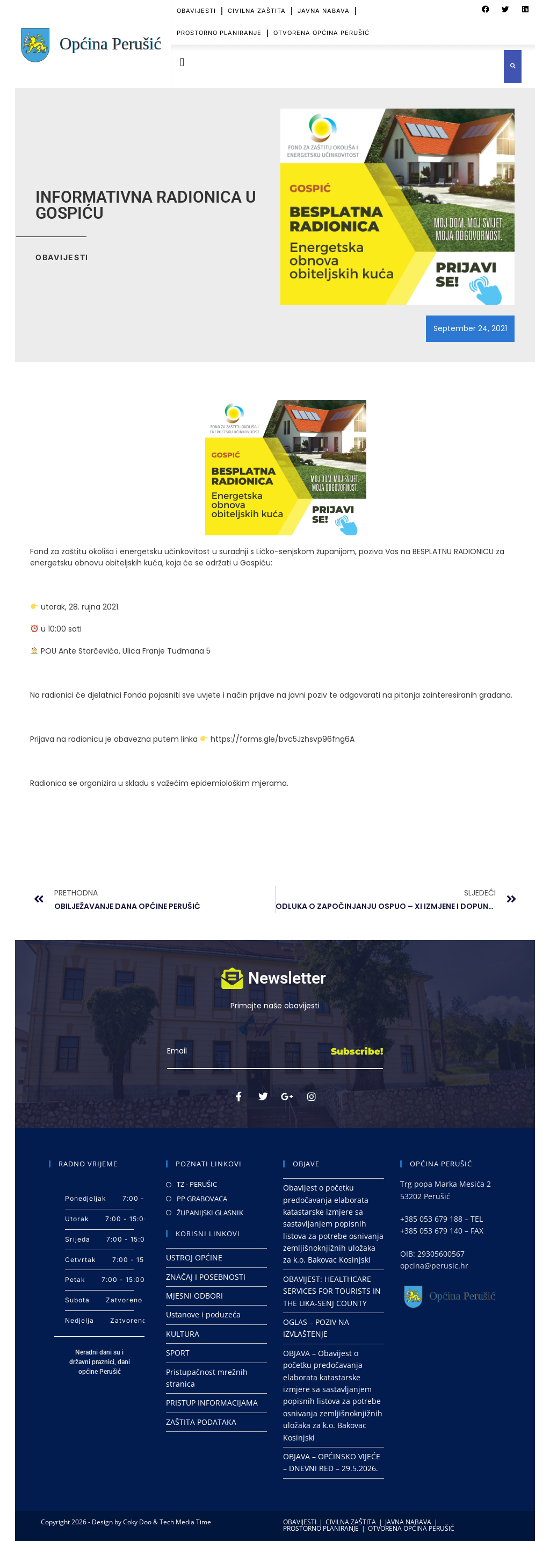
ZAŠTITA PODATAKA (201, 1422)
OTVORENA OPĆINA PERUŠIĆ (321, 28)
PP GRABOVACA (202, 1198)
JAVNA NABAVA (408, 1521)
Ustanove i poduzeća (203, 1314)
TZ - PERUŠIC (197, 1184)
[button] (182, 62)
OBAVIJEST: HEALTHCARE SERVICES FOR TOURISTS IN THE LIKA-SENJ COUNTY (332, 1291)
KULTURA (182, 1334)
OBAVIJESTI (299, 1521)
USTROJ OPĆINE (194, 1257)
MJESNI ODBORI (194, 1296)
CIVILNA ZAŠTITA (350, 1521)
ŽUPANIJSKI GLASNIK (210, 1212)
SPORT (178, 1353)
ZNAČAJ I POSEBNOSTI (205, 1277)
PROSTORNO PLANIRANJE (219, 28)
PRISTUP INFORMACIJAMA (212, 1402)
